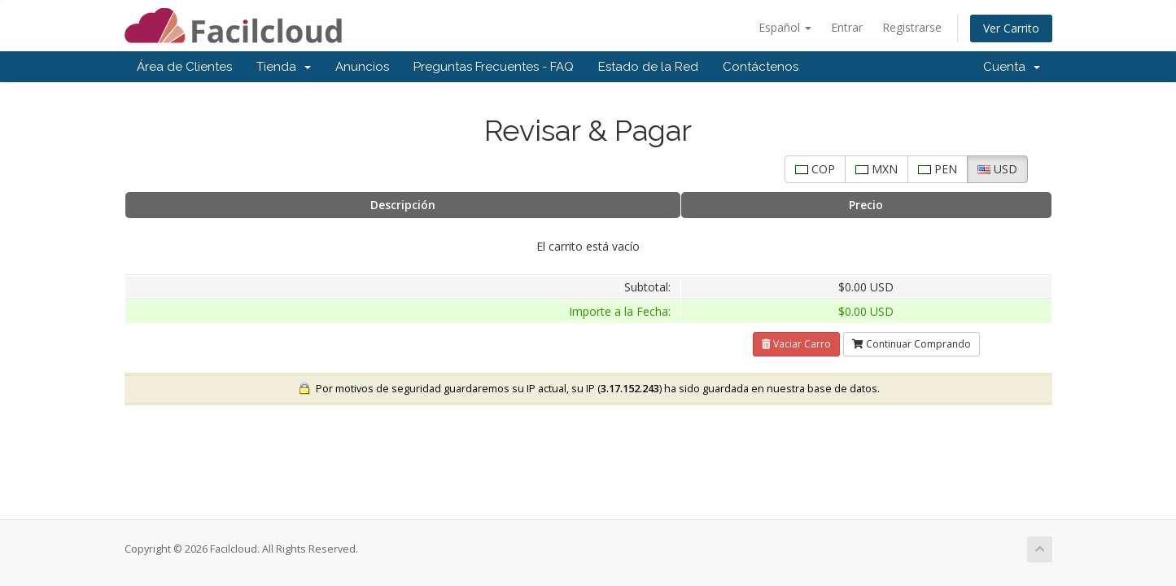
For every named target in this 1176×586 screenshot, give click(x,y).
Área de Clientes (184, 66)
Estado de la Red (648, 66)
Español (784, 27)
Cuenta (1011, 66)
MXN (876, 169)
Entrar (847, 27)
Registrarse (912, 27)
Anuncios (362, 66)
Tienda (283, 66)
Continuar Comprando (911, 344)
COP (815, 169)
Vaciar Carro (796, 344)
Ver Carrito (1011, 28)
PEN (937, 169)
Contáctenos (760, 66)
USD (997, 169)
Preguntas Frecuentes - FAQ (493, 66)
